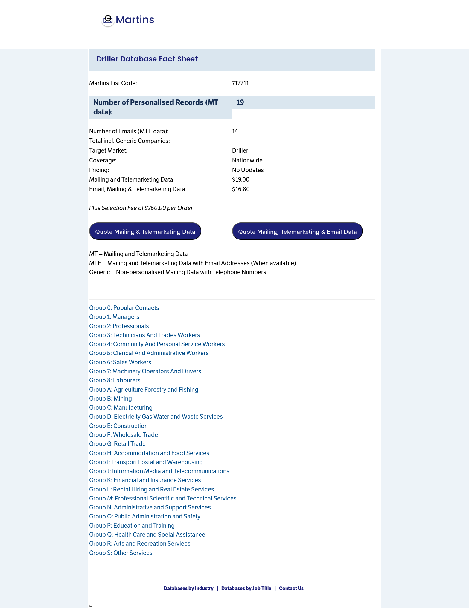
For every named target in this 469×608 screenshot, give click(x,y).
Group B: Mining (110, 398)
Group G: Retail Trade (117, 444)
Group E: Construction (118, 426)
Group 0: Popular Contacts (124, 308)
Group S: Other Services (121, 553)
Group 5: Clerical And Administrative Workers (149, 353)
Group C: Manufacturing (121, 407)
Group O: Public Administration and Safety (144, 516)
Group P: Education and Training (132, 525)
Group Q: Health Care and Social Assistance (147, 534)
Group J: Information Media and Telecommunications (159, 471)
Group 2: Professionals (119, 326)
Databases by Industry (189, 588)
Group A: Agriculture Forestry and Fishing (143, 389)
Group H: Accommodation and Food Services (149, 453)
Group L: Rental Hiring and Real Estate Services (151, 489)
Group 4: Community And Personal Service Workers (157, 344)
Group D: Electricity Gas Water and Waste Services (156, 416)
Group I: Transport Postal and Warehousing (146, 462)
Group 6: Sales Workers (120, 362)
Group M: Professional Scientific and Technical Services (163, 498)
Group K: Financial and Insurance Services (145, 480)
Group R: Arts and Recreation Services (140, 543)
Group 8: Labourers (115, 380)
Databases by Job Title (247, 588)
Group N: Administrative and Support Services (150, 507)
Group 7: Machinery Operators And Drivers (145, 371)
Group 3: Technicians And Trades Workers (144, 335)
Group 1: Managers (114, 317)
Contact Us (292, 588)
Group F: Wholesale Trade (123, 435)
